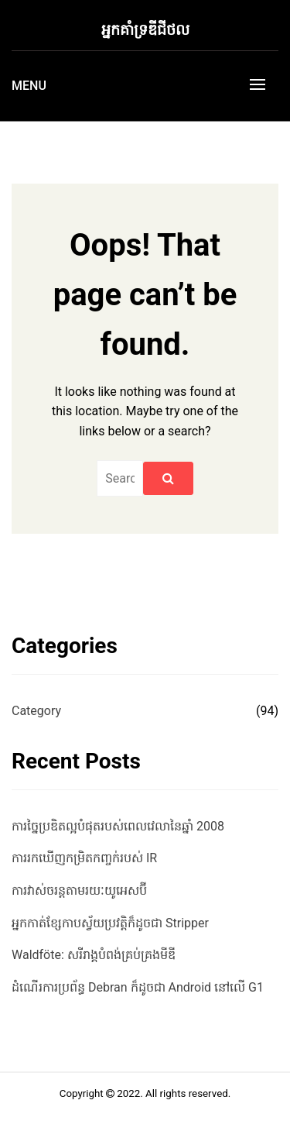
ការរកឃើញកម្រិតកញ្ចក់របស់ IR (84, 858)
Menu (29, 85)
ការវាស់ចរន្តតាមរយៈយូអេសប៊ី (79, 890)
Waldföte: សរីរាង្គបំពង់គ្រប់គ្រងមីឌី (94, 954)
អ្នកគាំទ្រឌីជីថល (145, 30)
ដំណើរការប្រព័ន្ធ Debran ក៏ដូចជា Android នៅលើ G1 (138, 987)
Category (36, 710)
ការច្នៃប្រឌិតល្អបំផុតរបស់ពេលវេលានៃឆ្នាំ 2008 (118, 826)
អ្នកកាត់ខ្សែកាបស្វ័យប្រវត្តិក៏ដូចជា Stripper (110, 923)
